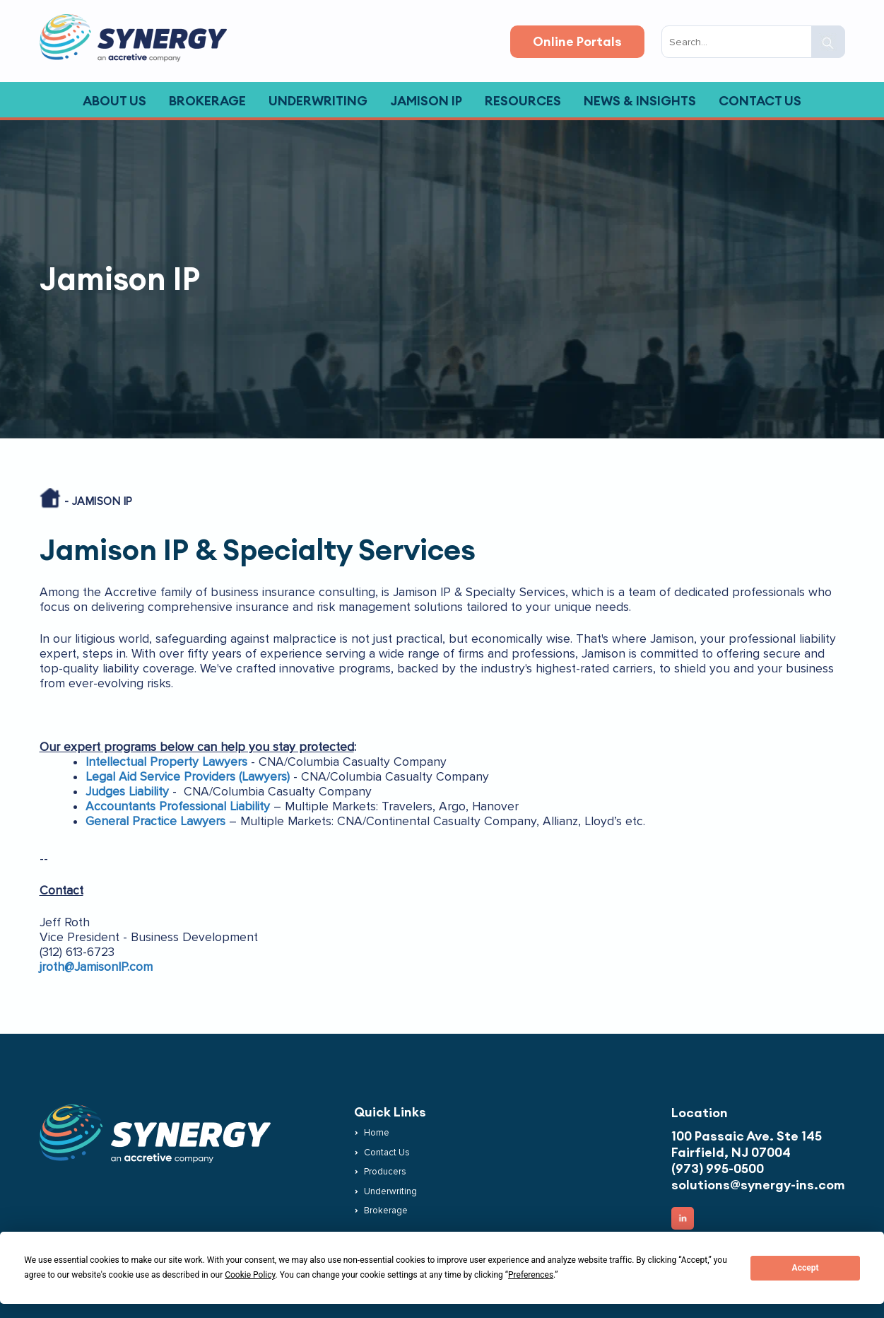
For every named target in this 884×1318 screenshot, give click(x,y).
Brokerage (386, 1210)
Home (376, 1132)
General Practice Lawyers (155, 821)
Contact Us (387, 1152)
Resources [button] (523, 101)
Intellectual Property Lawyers (166, 761)
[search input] (753, 41)
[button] (828, 41)
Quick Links (390, 1112)
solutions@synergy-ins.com (758, 1185)
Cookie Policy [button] (250, 1275)
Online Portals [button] (577, 41)
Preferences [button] (530, 1275)
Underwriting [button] (318, 101)
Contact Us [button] (760, 101)
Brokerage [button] (207, 101)
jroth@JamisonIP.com (96, 967)
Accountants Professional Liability (178, 806)
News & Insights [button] (640, 101)
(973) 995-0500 (717, 1168)
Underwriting (390, 1191)
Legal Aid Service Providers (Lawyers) (188, 776)
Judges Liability (127, 791)
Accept (805, 1268)
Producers (385, 1171)
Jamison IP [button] (426, 101)
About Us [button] (114, 101)
